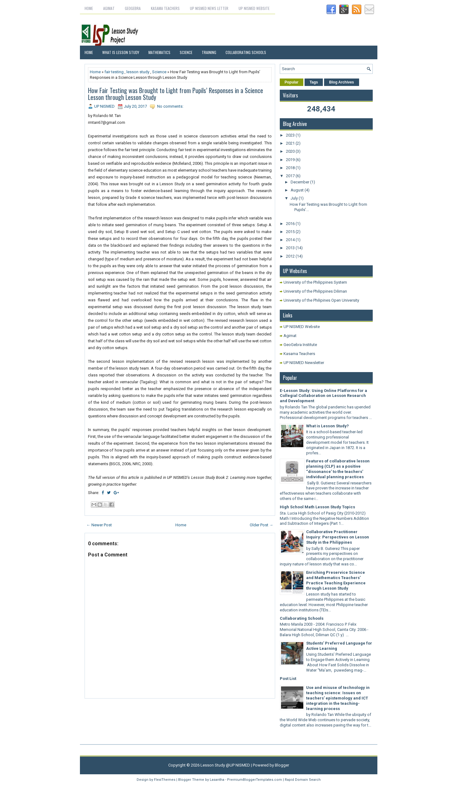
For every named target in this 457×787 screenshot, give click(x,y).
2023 (291, 135)
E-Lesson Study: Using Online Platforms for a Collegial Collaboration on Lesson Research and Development (323, 395)
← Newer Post (99, 525)
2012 (291, 256)
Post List (288, 678)
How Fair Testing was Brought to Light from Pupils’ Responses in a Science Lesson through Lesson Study (175, 94)
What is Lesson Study (120, 52)
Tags (314, 82)
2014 (291, 239)
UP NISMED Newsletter (303, 362)
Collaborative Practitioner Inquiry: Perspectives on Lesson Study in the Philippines (337, 537)
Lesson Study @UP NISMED (225, 765)
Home (89, 8)
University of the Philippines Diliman (315, 291)
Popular (292, 82)
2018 (291, 167)
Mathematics (159, 52)
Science (186, 52)
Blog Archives (341, 82)
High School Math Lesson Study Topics (317, 507)
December (300, 182)
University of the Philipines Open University (321, 300)
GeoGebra (133, 8)
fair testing (114, 72)
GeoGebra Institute (300, 344)
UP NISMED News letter (209, 8)
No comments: (170, 106)
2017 (291, 175)
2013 (291, 247)
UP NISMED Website (254, 8)
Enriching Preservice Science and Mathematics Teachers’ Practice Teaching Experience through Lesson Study (336, 580)
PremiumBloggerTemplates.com (254, 780)
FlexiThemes (164, 780)
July (295, 198)
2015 (291, 231)
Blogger (282, 765)
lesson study (137, 72)
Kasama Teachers (165, 8)
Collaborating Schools (246, 52)
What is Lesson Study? (327, 426)
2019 (291, 159)
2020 (291, 151)
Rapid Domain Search (303, 780)
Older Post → (261, 525)
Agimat (109, 8)
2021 (291, 143)
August (298, 190)
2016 (291, 223)
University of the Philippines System (315, 282)
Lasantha (217, 780)
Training (209, 52)
